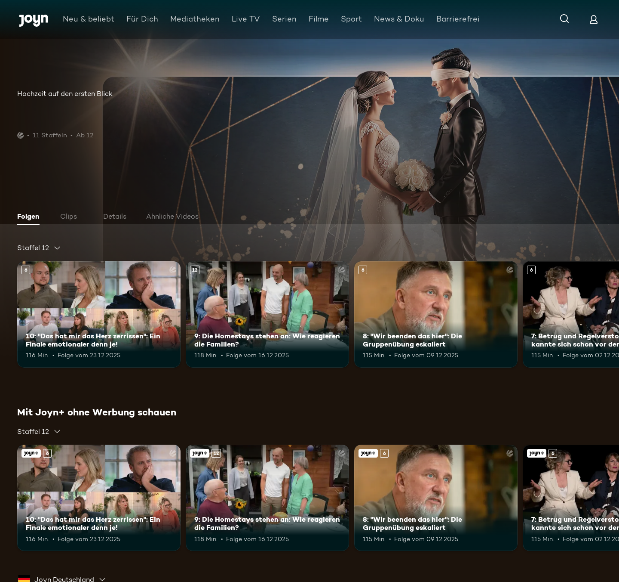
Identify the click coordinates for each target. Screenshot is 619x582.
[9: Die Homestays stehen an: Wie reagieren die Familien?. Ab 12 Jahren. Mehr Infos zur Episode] (267, 314)
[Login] (593, 19)
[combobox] (39, 248)
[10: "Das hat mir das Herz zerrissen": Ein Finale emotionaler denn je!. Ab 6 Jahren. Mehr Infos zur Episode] (99, 314)
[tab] (30, 217)
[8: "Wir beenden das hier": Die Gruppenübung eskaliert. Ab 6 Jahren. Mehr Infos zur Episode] (436, 314)
